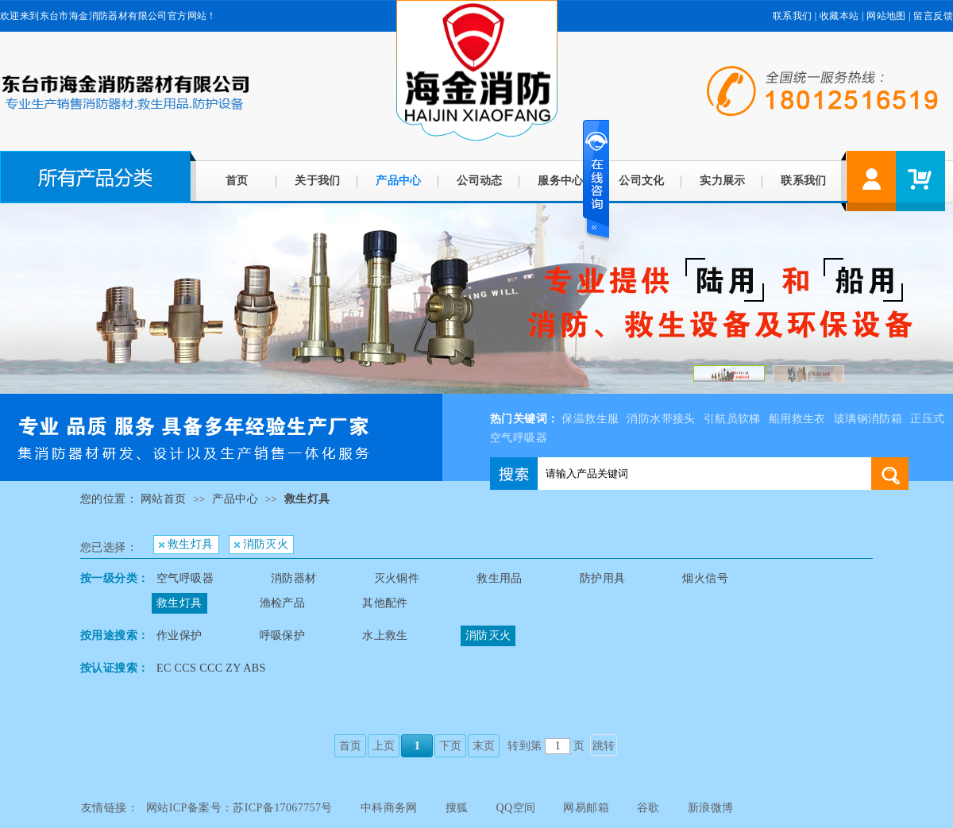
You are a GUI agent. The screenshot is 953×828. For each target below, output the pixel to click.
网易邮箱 (586, 808)
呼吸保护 (283, 635)
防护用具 (603, 578)
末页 (484, 746)
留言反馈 (933, 15)
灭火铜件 (397, 578)
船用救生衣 (797, 419)
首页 (237, 181)
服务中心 (561, 181)
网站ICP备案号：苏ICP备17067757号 (239, 808)
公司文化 (642, 181)
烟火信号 (705, 578)
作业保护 (179, 635)
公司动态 (480, 181)
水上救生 (385, 635)
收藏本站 (839, 15)
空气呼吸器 (185, 578)
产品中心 (399, 181)
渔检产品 (283, 603)
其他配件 (385, 603)
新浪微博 (711, 808)
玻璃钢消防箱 (868, 419)
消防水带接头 (661, 419)
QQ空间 (516, 808)
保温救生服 (590, 419)
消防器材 (294, 578)
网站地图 (886, 15)
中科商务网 (389, 808)
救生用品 (499, 578)
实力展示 (723, 181)
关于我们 (318, 181)
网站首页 (164, 499)
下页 (450, 746)
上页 (383, 746)
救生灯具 (307, 499)
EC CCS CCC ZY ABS (211, 668)
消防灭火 (261, 544)
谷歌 (648, 808)
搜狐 (457, 808)
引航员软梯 (732, 419)
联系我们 (792, 15)
